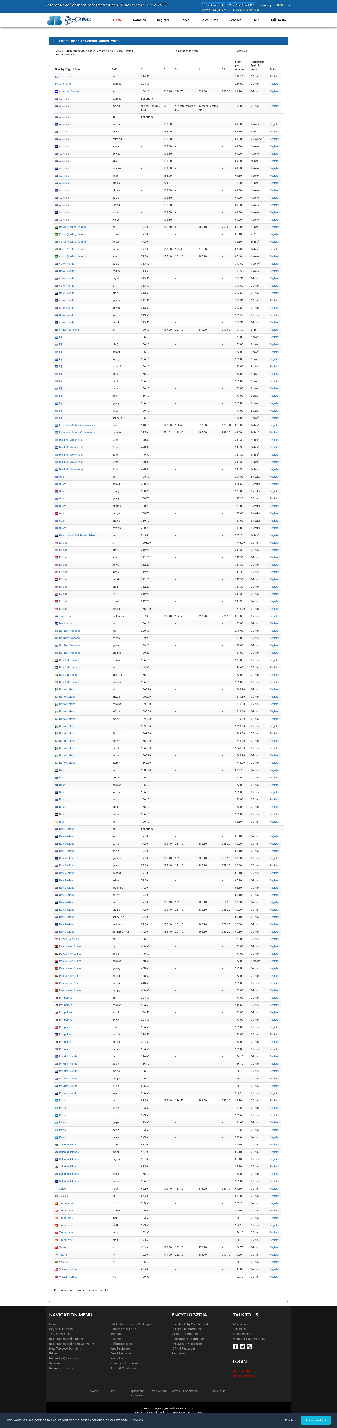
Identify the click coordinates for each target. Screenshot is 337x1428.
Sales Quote (212, 20)
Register (167, 20)
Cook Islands (66, 263)
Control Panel (242, 1371)
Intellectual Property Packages (130, 1324)
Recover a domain (61, 1368)
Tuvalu (63, 1254)
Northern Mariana (69, 630)
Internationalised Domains (66, 1338)
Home (123, 20)
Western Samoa (68, 1276)
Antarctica (65, 76)
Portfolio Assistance (123, 1329)
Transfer (116, 1334)
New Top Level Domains (65, 1348)
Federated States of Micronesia (77, 425)
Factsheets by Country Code (190, 1324)
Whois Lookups (120, 1358)
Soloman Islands (69, 1144)
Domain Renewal (244, 1375)
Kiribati (63, 542)
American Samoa (69, 91)
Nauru (62, 770)
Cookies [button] (136, 1420)
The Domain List (60, 1334)
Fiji (61, 337)
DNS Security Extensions (188, 1343)
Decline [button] (290, 1420)
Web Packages (120, 1348)
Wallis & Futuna (68, 1269)
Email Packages (121, 1353)
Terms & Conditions (123, 1368)
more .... (77, 54)
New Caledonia (68, 660)
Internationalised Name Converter (71, 1343)
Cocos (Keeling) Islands (72, 227)
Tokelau (63, 1196)
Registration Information (188, 1338)
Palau (62, 1100)
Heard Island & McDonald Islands (78, 535)
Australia (64, 98)
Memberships (242, 1334)
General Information (185, 1334)
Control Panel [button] (212, 5)
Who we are (240, 1324)
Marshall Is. (65, 623)
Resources (179, 1353)
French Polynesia (69, 939)
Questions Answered (124, 1363)
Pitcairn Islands (68, 1056)
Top (112, 1391)
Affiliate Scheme (121, 1343)
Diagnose (116, 1338)
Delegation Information (187, 1329)
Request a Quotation (63, 1358)
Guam (62, 476)
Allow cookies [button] (315, 1420)
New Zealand (66, 829)
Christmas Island (69, 329)
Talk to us (239, 1329)
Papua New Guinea (70, 946)
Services (237, 20)
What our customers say (249, 1338)
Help (257, 20)
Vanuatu (64, 1262)
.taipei (62, 1188)
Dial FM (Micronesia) (71, 439)
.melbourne (65, 616)
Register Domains (61, 1329)
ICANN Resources (183, 1348)
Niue (61, 821)
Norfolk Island (67, 689)
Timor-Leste (66, 1203)
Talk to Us (278, 20)
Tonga (62, 1247)
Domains (144, 20)
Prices (188, 20)
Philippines (65, 997)
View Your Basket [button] (240, 5)
